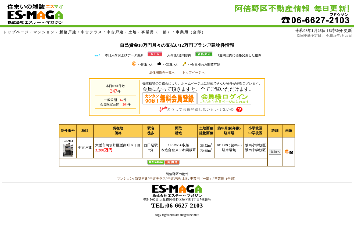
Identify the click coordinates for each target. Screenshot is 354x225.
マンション (44, 32)
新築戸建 (68, 32)
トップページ (16, 32)
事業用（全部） (191, 32)
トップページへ (193, 72)
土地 (132, 32)
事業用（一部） (156, 32)
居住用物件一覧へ (162, 72)
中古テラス (91, 32)
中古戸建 (115, 32)
